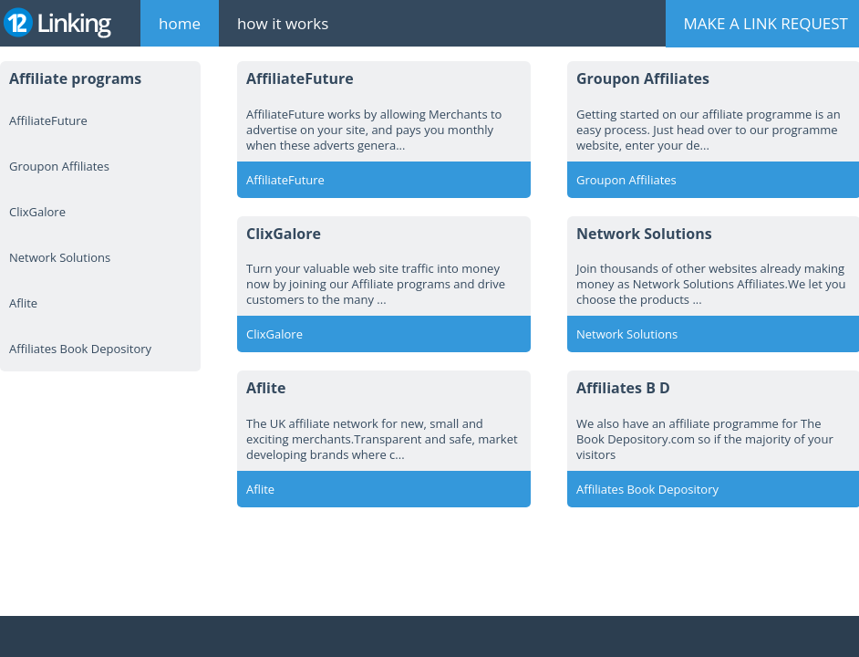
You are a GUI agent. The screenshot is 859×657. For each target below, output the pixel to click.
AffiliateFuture (48, 120)
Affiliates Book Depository (80, 348)
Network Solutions (59, 257)
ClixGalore (37, 211)
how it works (282, 23)
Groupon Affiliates (59, 166)
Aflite (23, 303)
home (180, 23)
